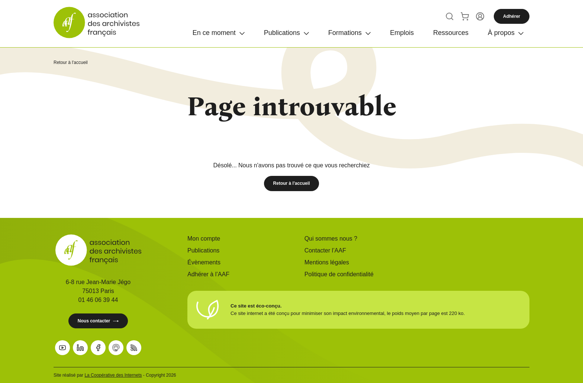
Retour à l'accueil (71, 62)
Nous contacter (98, 321)
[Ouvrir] (219, 32)
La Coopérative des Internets (113, 375)
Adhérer (511, 16)
